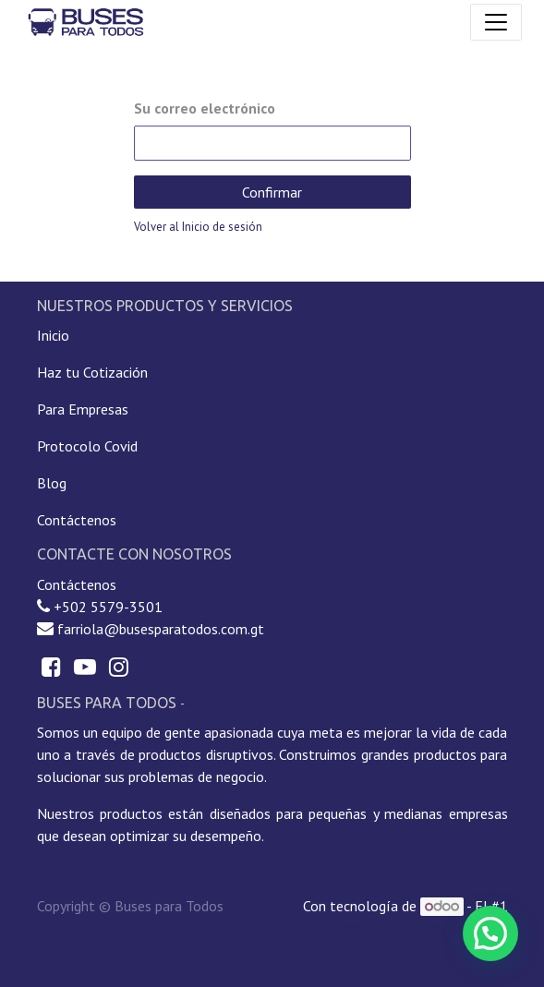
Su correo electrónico (204, 108)
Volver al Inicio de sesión (198, 227)
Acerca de (217, 703)
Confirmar (272, 192)
